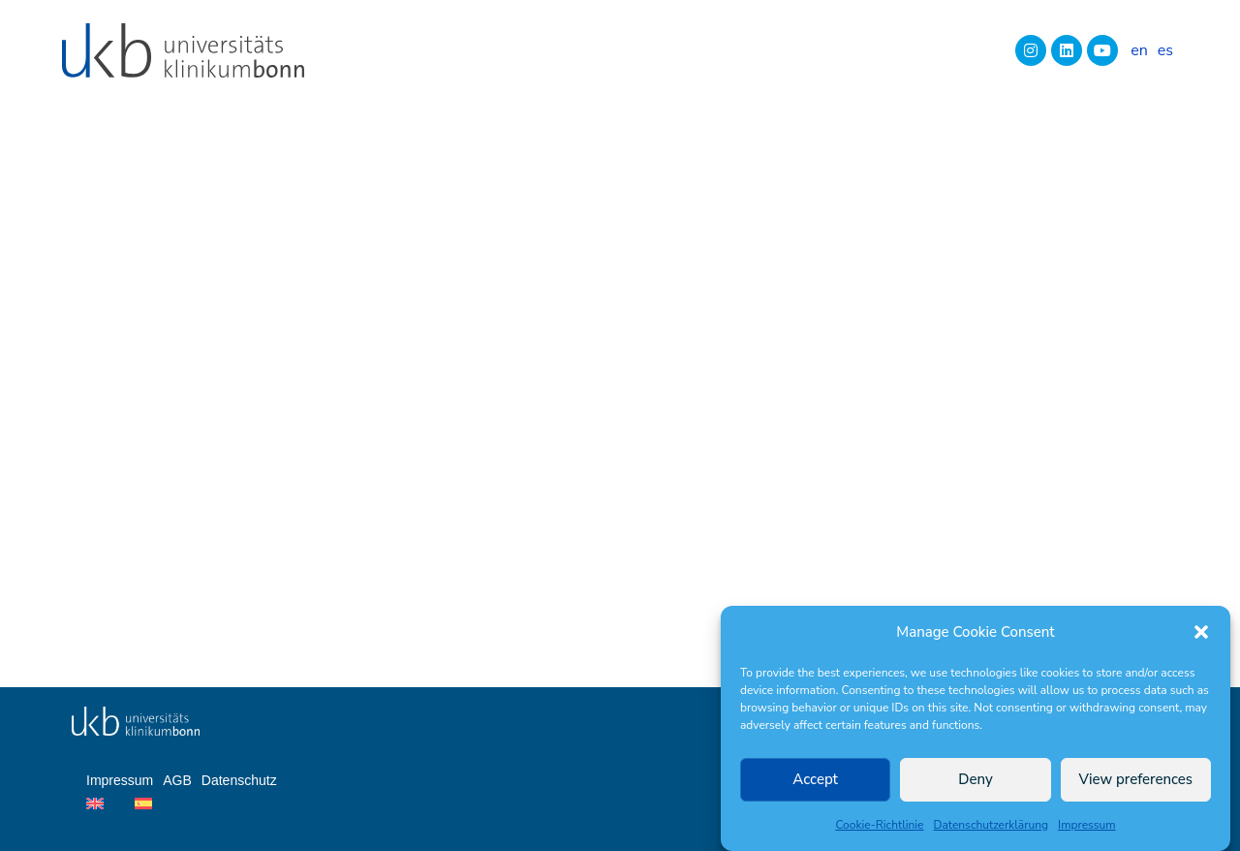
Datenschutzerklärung (991, 825)
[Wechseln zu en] (1139, 50)
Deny (975, 779)
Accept (815, 779)
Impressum (1087, 825)
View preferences (1136, 779)
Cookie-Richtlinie (879, 825)
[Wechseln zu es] (1165, 50)
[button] (1201, 632)
